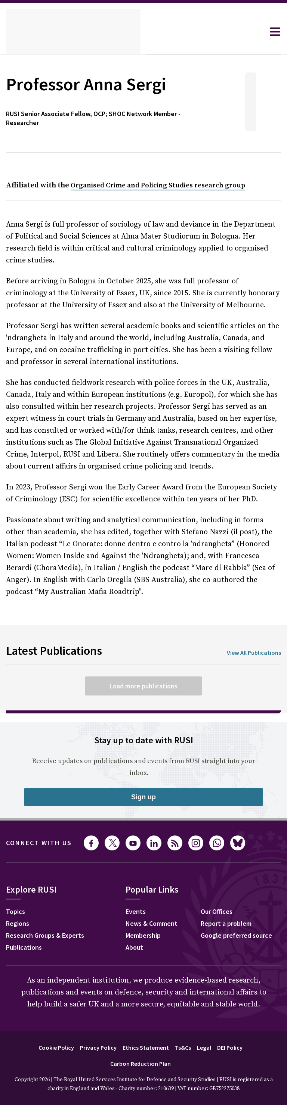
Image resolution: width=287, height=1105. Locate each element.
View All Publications (251, 634)
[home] (73, 32)
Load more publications (143, 667)
